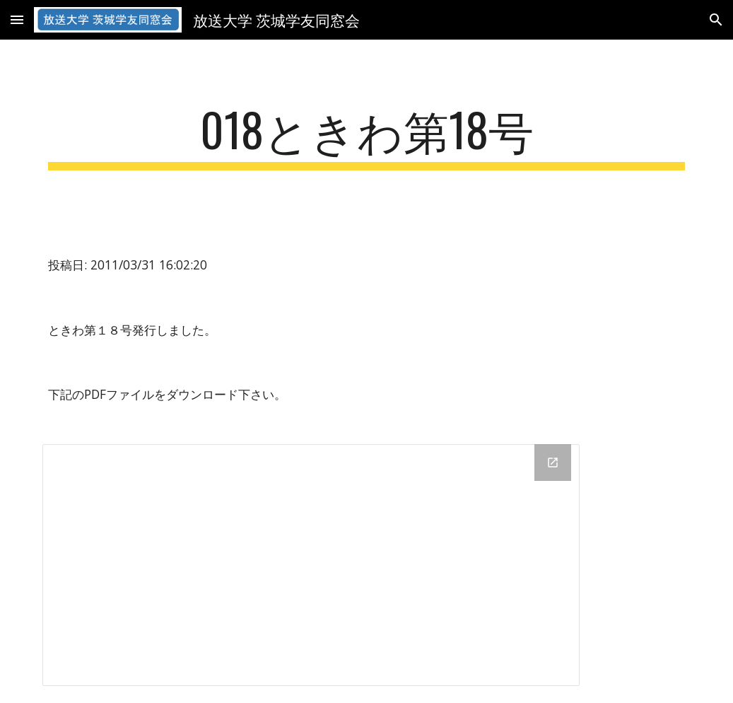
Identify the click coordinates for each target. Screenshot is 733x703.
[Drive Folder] (311, 565)
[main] (366, 136)
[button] (17, 19)
